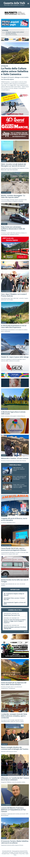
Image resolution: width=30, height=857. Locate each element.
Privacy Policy (22, 853)
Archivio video (24, 492)
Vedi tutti (25, 631)
